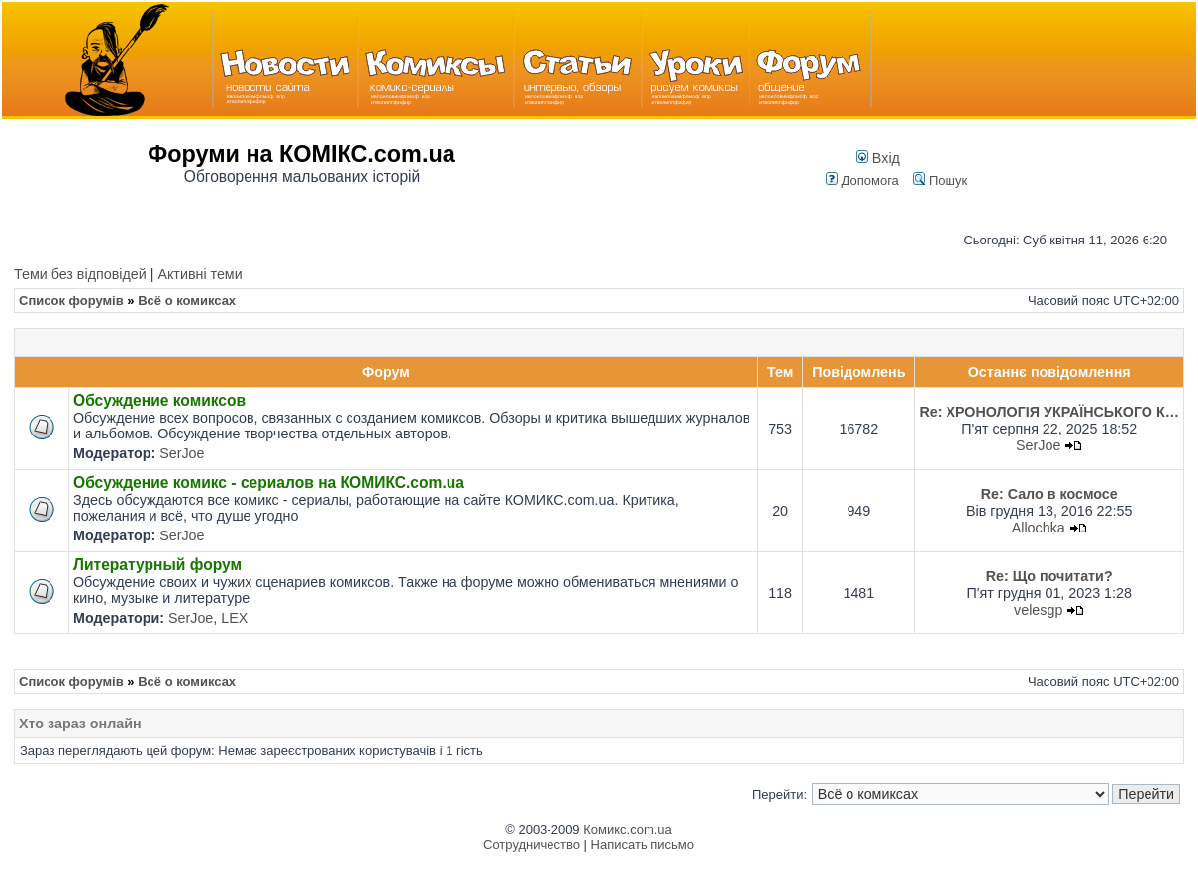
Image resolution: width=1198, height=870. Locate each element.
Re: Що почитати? (1049, 576)
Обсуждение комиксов (159, 400)
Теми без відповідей (80, 274)
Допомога (862, 180)
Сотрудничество (531, 844)
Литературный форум (157, 564)
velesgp (1038, 610)
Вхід (878, 158)
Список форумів (71, 300)
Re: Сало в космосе (1049, 494)
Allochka (1038, 527)
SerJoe (181, 453)
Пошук (940, 180)
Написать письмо (642, 844)
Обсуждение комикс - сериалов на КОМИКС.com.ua (268, 482)
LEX (234, 618)
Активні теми (199, 274)
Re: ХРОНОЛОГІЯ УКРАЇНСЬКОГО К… (1049, 412)
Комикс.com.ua (627, 829)
